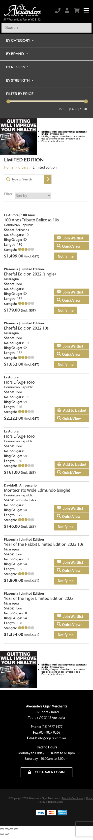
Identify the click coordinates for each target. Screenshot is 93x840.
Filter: (8, 194)
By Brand (15, 54)
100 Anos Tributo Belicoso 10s (31, 220)
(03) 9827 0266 (49, 732)
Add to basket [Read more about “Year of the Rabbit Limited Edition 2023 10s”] (68, 562)
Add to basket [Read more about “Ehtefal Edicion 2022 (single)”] (68, 292)
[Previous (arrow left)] (2, 834)
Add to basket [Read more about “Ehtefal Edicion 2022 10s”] (68, 346)
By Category (18, 40)
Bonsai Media (55, 802)
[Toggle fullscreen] (7, 829)
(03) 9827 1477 (52, 727)
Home (9, 167)
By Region (15, 67)
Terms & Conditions (72, 798)
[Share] (11, 829)
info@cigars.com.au (51, 738)
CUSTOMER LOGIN (46, 772)
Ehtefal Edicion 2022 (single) (30, 274)
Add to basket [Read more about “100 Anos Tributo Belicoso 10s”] (68, 237)
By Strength (18, 80)
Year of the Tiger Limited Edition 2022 (38, 598)
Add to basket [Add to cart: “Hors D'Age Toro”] (75, 410)
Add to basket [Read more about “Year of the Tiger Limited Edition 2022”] (68, 616)
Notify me (66, 256)
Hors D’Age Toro (19, 382)
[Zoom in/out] (2, 829)
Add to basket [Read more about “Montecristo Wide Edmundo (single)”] (68, 508)
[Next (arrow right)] (7, 834)
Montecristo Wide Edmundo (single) (37, 490)
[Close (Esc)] (16, 829)
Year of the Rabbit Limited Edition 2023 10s (44, 544)
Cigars (23, 167)
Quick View (71, 246)
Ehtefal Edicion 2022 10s (26, 328)
